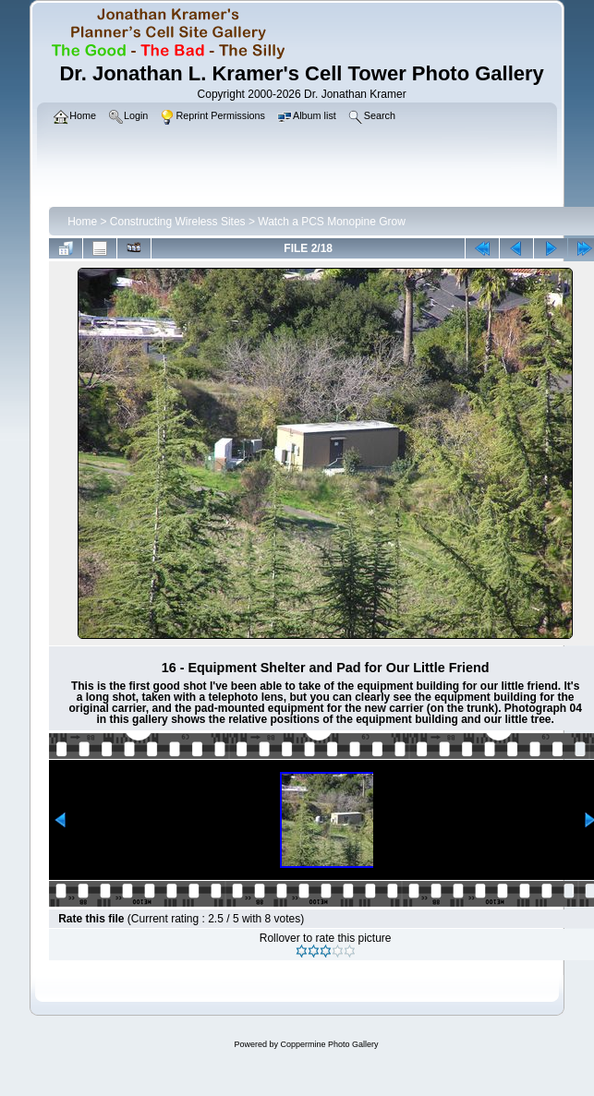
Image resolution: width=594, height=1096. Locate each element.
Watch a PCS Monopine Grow (332, 221)
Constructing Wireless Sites (178, 221)
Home (82, 221)
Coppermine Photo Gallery (329, 1044)
